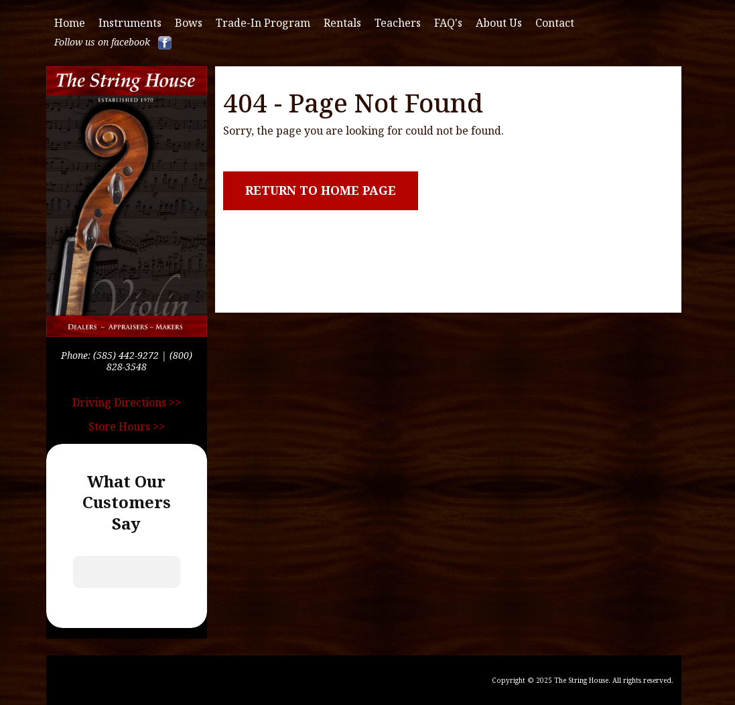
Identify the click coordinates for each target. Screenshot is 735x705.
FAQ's (448, 23)
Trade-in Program (263, 23)
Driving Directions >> (126, 402)
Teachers (398, 23)
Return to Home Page (320, 190)
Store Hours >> (126, 426)
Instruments (129, 23)
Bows (188, 23)
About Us (499, 23)
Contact (554, 23)
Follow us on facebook (113, 43)
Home (69, 23)
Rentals (342, 23)
